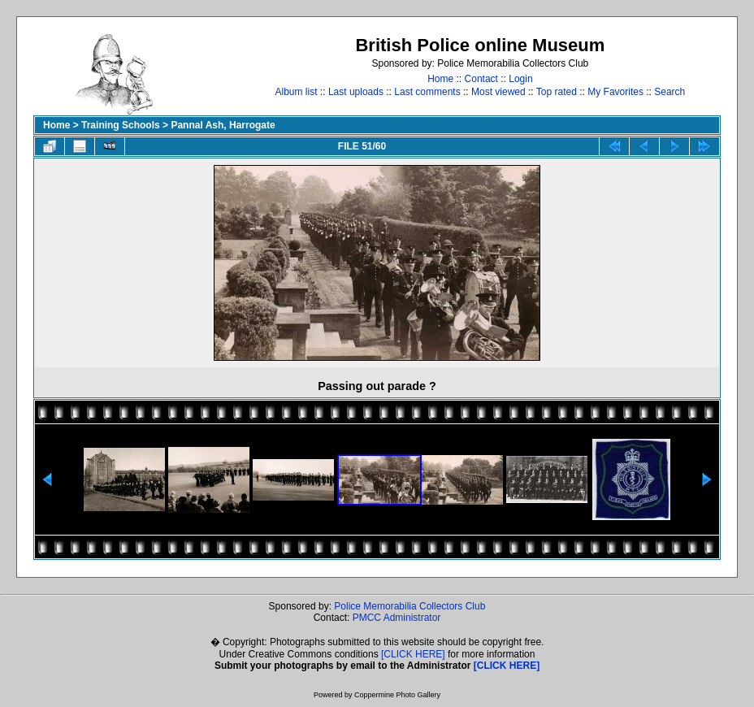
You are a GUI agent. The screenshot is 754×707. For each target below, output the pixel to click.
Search (669, 92)
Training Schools (120, 125)
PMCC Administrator (397, 617)
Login (520, 79)
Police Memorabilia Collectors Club (409, 606)
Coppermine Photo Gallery (397, 695)
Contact (481, 79)
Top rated (556, 92)
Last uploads (356, 92)
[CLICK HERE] (413, 654)
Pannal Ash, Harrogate (223, 125)
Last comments (427, 92)
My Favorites (615, 92)
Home (440, 79)
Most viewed (498, 92)
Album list (296, 92)
